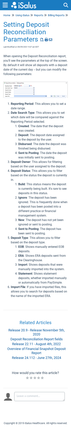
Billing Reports (56, 15)
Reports (38, 15)
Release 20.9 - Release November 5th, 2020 (36, 332)
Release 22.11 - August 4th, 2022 (36, 344)
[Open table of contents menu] (6, 4)
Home (6, 15)
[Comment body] (39, 396)
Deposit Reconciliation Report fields (36, 339)
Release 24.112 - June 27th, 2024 (36, 358)
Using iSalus (22, 15)
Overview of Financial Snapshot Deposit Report (36, 351)
